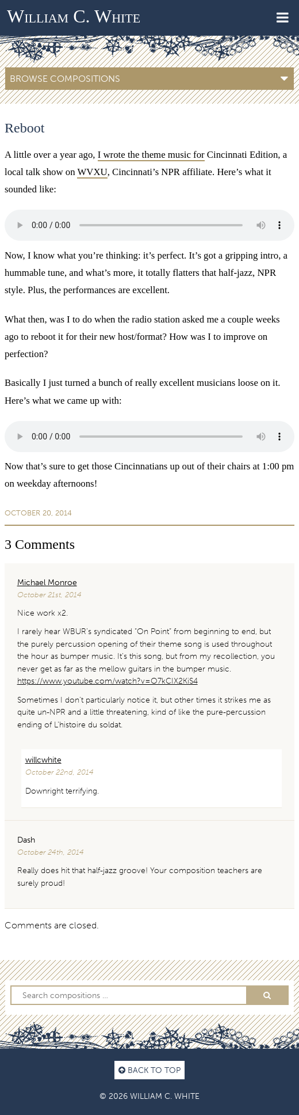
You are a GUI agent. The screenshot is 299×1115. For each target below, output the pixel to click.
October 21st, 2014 (49, 594)
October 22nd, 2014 (59, 772)
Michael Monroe (47, 582)
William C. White (73, 16)
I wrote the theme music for (151, 154)
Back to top (149, 1070)
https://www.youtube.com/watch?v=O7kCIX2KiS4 (107, 681)
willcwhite (43, 759)
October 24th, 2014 (50, 852)
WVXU (92, 171)
